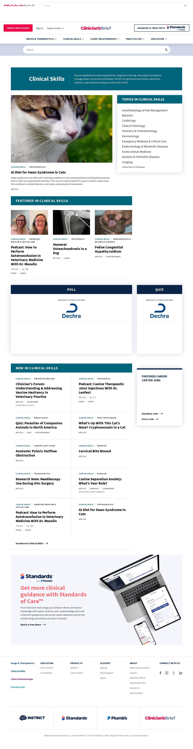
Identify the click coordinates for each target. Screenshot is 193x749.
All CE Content (47, 667)
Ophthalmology (37, 167)
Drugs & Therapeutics (41, 38)
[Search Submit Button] (166, 49)
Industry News (136, 693)
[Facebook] (160, 672)
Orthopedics (78, 239)
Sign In (103, 677)
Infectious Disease (133, 167)
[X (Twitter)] (173, 673)
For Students (46, 673)
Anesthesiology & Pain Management (145, 110)
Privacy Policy (124, 735)
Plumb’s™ (74, 667)
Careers (133, 673)
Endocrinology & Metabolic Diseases (145, 146)
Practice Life (135, 38)
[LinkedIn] (180, 672)
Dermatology (130, 136)
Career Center (76, 673)
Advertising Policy (138, 683)
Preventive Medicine (44, 379)
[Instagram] (166, 672)
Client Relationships (104, 38)
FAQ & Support (106, 673)
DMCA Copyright (111, 735)
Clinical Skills (73, 38)
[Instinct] (9, 3)
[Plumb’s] (47, 3)
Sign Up (103, 667)
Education (159, 38)
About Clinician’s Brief (139, 667)
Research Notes (42, 473)
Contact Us (135, 688)
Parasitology (41, 418)
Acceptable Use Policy (140, 735)
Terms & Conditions (95, 735)
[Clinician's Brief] (67, 3)
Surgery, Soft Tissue (44, 446)
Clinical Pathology (133, 126)
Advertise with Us (138, 677)
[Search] (96, 50)
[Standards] (29, 3)
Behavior (127, 115)
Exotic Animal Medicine (136, 151)
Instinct (83, 735)
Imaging (127, 162)
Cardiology (129, 120)
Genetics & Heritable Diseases (141, 157)
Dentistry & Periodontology (139, 131)
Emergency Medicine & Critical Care (144, 141)
